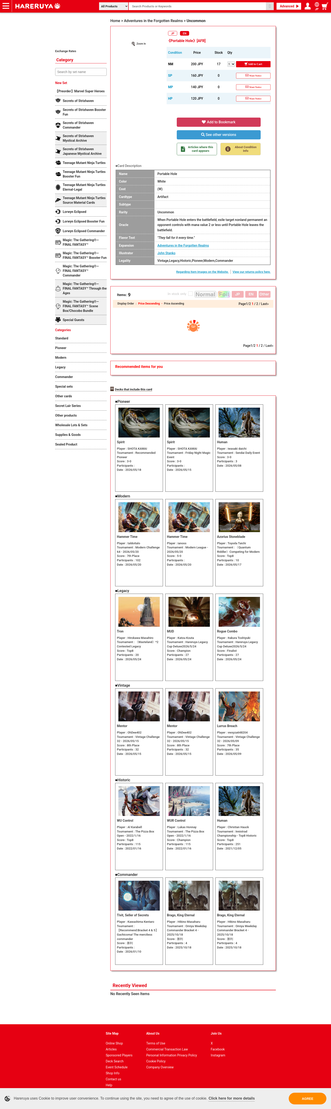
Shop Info (113, 1067)
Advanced (287, 6)
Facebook (218, 1043)
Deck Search (115, 1055)
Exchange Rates (65, 51)
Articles (111, 1043)
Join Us (216, 1027)
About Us (153, 1027)
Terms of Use (155, 1037)
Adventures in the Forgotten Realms (183, 245)
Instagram (218, 1049)
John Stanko (166, 253)
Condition (175, 52)
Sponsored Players (119, 1049)
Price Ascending (174, 303)
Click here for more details (231, 1098)
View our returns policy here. (252, 272)
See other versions (218, 135)
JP (172, 33)
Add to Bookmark (218, 122)
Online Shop (114, 1037)
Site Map (112, 1027)
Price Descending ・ (151, 303)
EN (184, 33)
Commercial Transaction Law (167, 1043)
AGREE (307, 1099)
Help (109, 1079)
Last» (265, 304)
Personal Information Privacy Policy (171, 1049)
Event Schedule (117, 1061)
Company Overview (160, 1061)
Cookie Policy (156, 1055)
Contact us (113, 1073)
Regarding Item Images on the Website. (202, 272)
